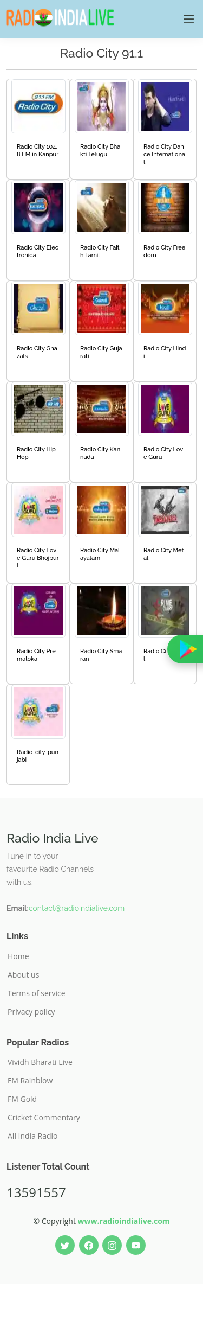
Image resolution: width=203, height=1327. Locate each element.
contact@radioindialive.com (77, 908)
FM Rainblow (30, 1080)
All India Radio (33, 1136)
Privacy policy (31, 1012)
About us (23, 975)
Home (18, 956)
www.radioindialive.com (124, 1221)
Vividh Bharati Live (40, 1062)
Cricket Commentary (44, 1117)
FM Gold (22, 1099)
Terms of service (37, 993)
